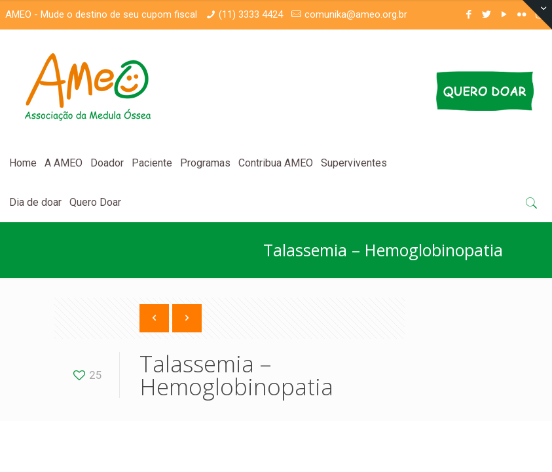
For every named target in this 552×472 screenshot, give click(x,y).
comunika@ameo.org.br (355, 14)
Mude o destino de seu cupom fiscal (119, 14)
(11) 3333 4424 (251, 14)
